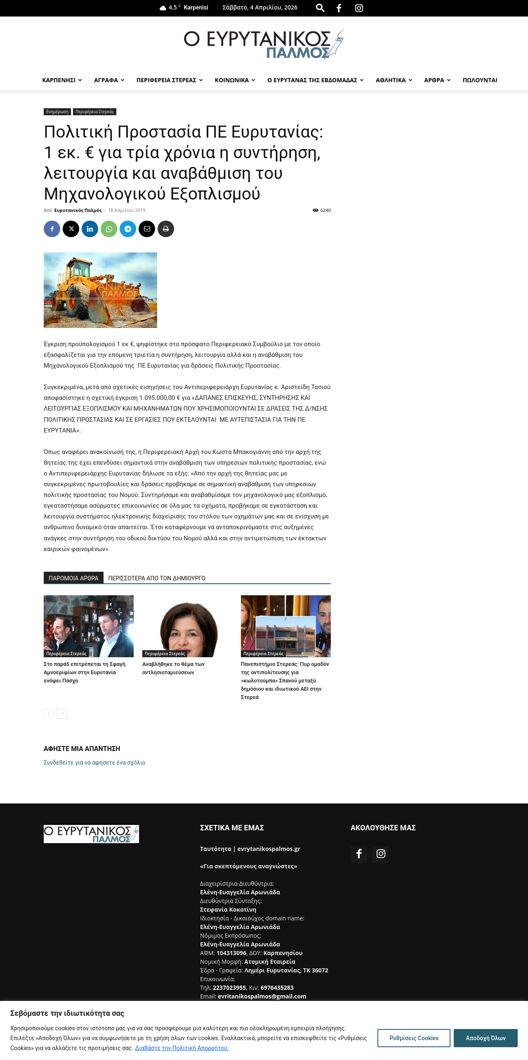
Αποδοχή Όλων (486, 1038)
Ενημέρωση (57, 111)
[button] (320, 8)
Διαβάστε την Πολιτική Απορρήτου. (182, 1048)
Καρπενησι (62, 80)
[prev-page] (49, 713)
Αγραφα (109, 80)
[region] (264, 1030)
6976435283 (277, 987)
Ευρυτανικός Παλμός (78, 210)
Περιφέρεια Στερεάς (94, 111)
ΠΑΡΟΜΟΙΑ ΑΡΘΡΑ (74, 578)
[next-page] (62, 713)
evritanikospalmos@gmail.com (262, 996)
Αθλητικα (394, 80)
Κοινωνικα (235, 80)
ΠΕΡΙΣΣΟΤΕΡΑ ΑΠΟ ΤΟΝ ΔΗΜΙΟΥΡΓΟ (157, 578)
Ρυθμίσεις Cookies (413, 1038)
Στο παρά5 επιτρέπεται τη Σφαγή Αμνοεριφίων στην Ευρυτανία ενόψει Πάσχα (84, 672)
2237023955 (229, 987)
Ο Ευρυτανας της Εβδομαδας (315, 80)
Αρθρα (437, 80)
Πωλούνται (480, 80)
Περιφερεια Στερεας (170, 80)
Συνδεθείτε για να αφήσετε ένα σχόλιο (94, 762)
